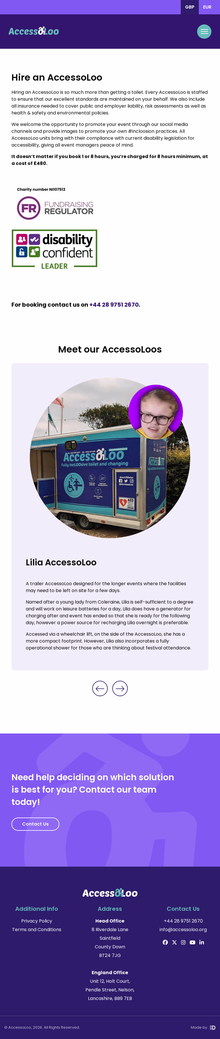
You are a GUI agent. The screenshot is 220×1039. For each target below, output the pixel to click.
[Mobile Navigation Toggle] (204, 31)
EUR (207, 7)
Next (120, 688)
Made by (203, 1027)
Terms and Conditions (36, 929)
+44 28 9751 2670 (114, 305)
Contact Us (35, 824)
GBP (190, 7)
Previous (100, 688)
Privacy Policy (36, 921)
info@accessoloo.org (183, 929)
